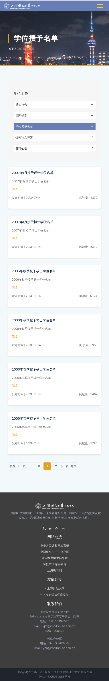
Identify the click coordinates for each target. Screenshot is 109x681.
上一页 (21, 466)
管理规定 (54, 116)
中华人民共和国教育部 (54, 546)
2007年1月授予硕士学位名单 (32, 173)
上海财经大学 (54, 588)
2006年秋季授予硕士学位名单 (34, 271)
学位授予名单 (54, 126)
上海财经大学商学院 (54, 594)
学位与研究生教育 (54, 564)
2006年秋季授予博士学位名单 (34, 320)
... (30, 466)
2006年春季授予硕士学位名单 (34, 369)
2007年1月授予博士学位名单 (32, 222)
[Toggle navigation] (99, 6)
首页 (11, 49)
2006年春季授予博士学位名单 (34, 418)
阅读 (15, 189)
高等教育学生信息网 (54, 558)
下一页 (64, 466)
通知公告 (54, 105)
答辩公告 (54, 148)
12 (55, 466)
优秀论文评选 (54, 137)
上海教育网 (54, 570)
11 (47, 466)
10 (38, 466)
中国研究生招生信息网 (54, 552)
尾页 (73, 466)
